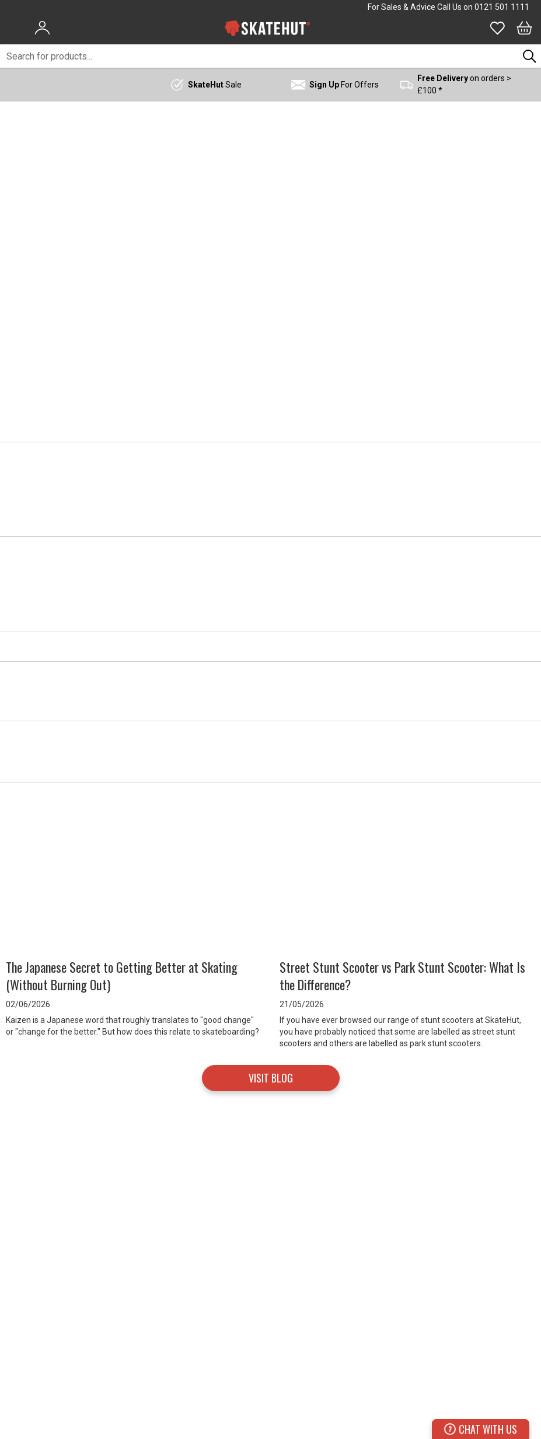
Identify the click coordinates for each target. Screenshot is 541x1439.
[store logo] (267, 28)
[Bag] (524, 28)
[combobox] (259, 56)
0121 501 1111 (501, 7)
